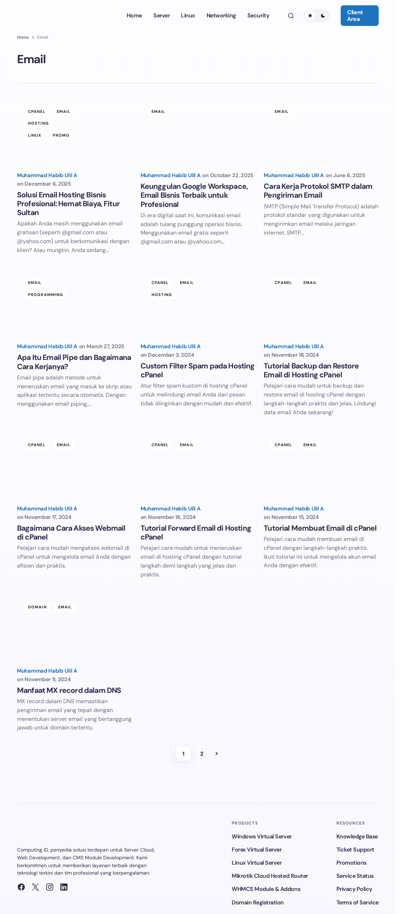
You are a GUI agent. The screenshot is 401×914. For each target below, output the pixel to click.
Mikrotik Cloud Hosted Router (270, 877)
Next (216, 755)
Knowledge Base (357, 837)
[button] (291, 15)
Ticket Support (355, 850)
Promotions (351, 863)
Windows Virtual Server (261, 837)
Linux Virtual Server (256, 863)
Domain (37, 607)
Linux (35, 135)
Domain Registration (258, 903)
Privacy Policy (354, 890)
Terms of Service (357, 903)
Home (23, 37)
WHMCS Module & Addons (266, 890)
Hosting (38, 123)
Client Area (355, 16)
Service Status (355, 877)
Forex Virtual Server (256, 850)
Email (64, 111)
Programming (45, 294)
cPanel (36, 111)
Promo (61, 135)
